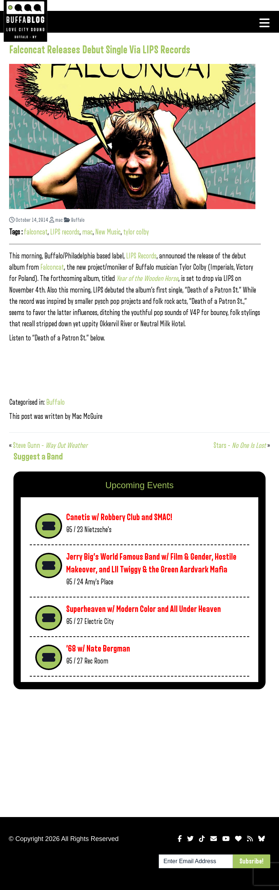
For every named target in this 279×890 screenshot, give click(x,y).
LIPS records (65, 232)
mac (56, 220)
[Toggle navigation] (264, 22)
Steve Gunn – (50, 445)
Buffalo (74, 220)
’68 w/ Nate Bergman (98, 648)
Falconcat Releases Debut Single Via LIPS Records (99, 50)
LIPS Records (141, 256)
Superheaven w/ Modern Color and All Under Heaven (143, 609)
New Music (108, 232)
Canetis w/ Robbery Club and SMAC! (119, 517)
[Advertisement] (139, 752)
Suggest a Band (38, 456)
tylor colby (136, 232)
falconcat (36, 232)
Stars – (240, 445)
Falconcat (52, 267)
